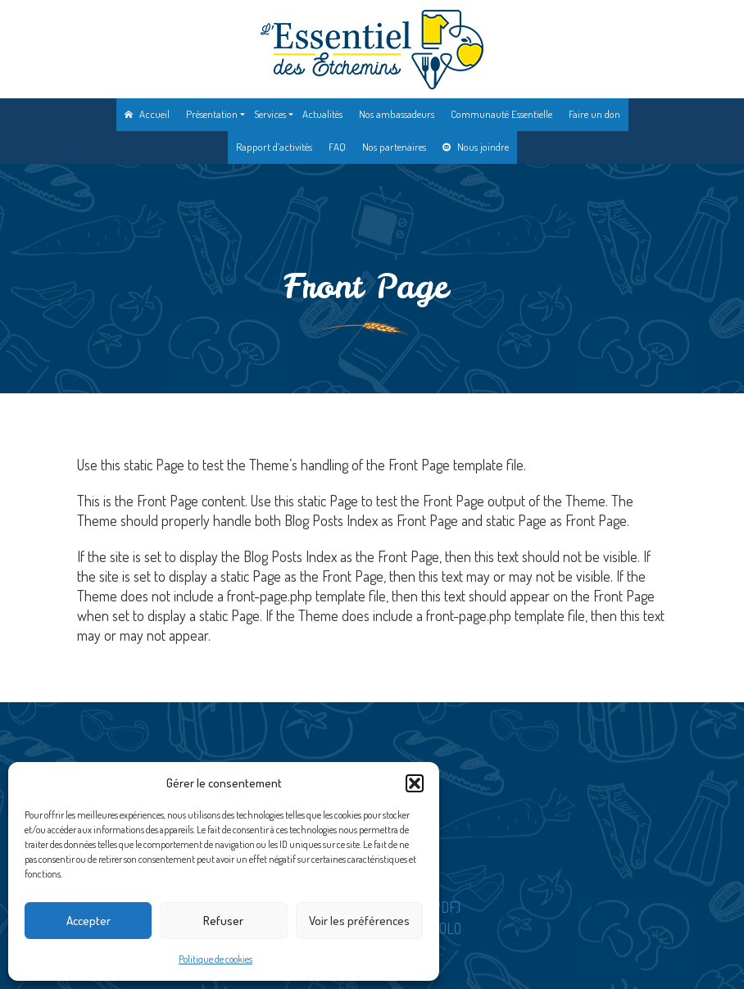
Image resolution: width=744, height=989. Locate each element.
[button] (414, 783)
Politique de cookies (215, 959)
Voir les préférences (359, 920)
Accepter (88, 920)
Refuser (223, 920)
